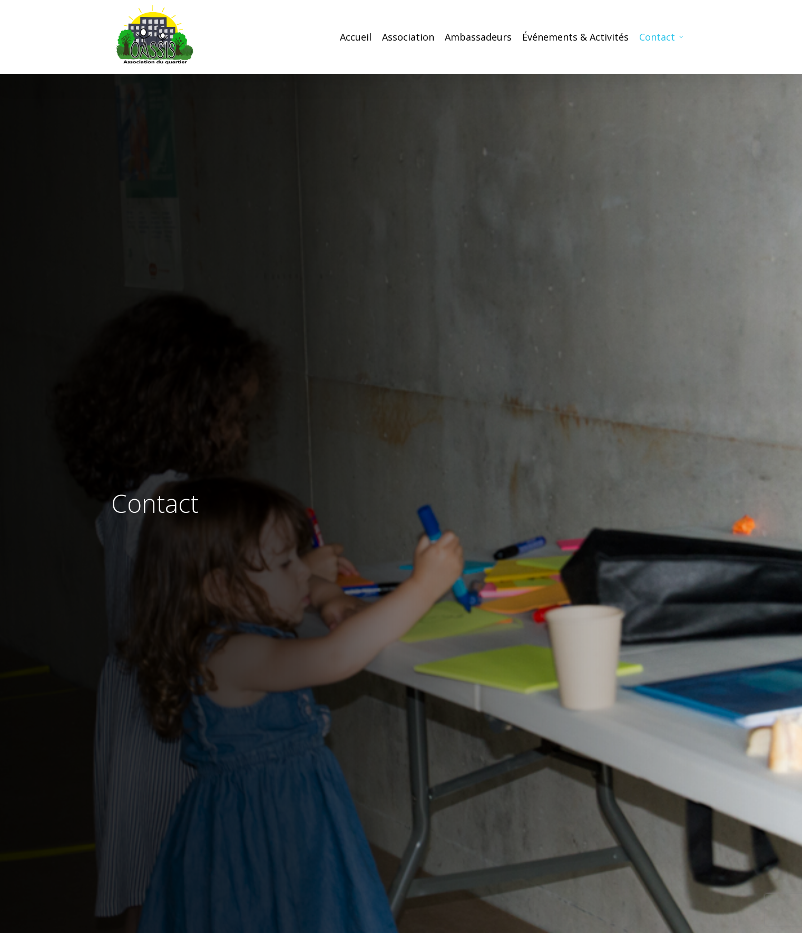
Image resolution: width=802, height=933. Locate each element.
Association (408, 37)
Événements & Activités (575, 37)
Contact (661, 37)
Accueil (355, 37)
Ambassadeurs (478, 37)
